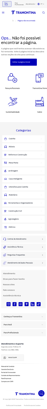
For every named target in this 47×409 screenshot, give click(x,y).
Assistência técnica (12, 296)
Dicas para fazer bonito (14, 279)
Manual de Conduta (7, 366)
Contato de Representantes (10, 375)
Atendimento (30, 4)
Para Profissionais (19, 3)
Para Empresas (6, 378)
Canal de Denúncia (7, 369)
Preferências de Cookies (32, 405)
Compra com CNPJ (7, 381)
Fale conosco (9, 290)
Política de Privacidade (13, 405)
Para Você (6, 4)
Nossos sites (9, 285)
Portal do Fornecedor (8, 372)
